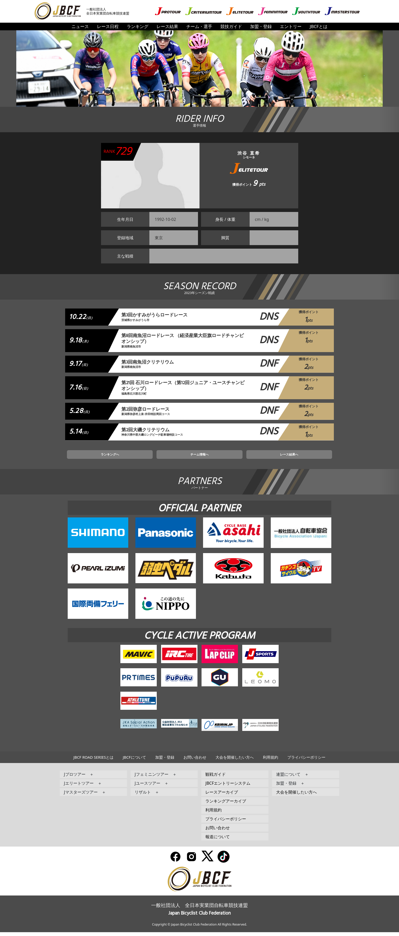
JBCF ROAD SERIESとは (94, 761)
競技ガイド (231, 26)
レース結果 (167, 26)
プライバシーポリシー (306, 761)
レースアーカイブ (221, 796)
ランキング (137, 26)
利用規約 (270, 761)
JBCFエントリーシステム (227, 787)
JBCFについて (134, 761)
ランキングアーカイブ (225, 805)
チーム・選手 (199, 26)
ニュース (80, 26)
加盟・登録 (261, 26)
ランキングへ (138, 457)
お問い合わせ (194, 761)
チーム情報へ (199, 457)
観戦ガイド (215, 778)
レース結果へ (260, 457)
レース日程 (108, 26)
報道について (217, 840)
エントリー (291, 26)
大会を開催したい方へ (235, 761)
